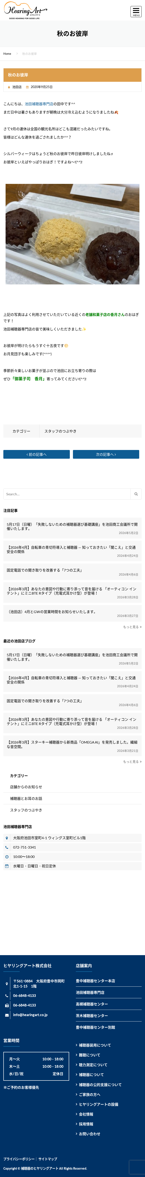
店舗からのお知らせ (26, 787)
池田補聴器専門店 (39, 104)
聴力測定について (93, 1065)
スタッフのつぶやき (60, 431)
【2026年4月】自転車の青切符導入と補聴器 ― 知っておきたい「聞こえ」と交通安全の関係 (71, 549)
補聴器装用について (95, 1045)
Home (7, 53)
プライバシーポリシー (19, 1159)
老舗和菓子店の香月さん (105, 314)
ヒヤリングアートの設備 (98, 1104)
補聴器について (91, 1074)
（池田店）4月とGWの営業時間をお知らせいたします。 (52, 612)
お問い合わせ (89, 1134)
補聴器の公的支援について (100, 1084)
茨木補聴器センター (92, 1015)
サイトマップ (47, 1159)
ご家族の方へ (89, 1094)
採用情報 (86, 1124)
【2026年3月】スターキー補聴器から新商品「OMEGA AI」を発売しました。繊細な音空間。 (72, 744)
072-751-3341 (24, 847)
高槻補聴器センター (92, 1004)
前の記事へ (37, 454)
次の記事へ (106, 454)
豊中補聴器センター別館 (95, 1027)
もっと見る (131, 627)
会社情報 (86, 1114)
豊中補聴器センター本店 (95, 981)
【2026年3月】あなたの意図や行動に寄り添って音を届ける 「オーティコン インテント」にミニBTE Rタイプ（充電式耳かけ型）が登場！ (71, 591)
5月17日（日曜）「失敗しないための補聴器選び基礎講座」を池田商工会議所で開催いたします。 (72, 526)
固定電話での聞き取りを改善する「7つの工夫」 (45, 570)
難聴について (89, 1055)
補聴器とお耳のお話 (26, 798)
